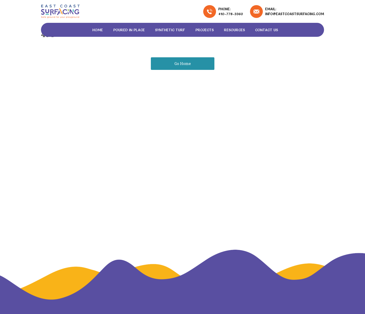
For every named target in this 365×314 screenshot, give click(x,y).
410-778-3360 (230, 14)
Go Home (182, 63)
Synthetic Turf (170, 29)
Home (97, 29)
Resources (234, 29)
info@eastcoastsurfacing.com (294, 14)
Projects (204, 29)
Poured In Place (129, 29)
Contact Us (266, 29)
